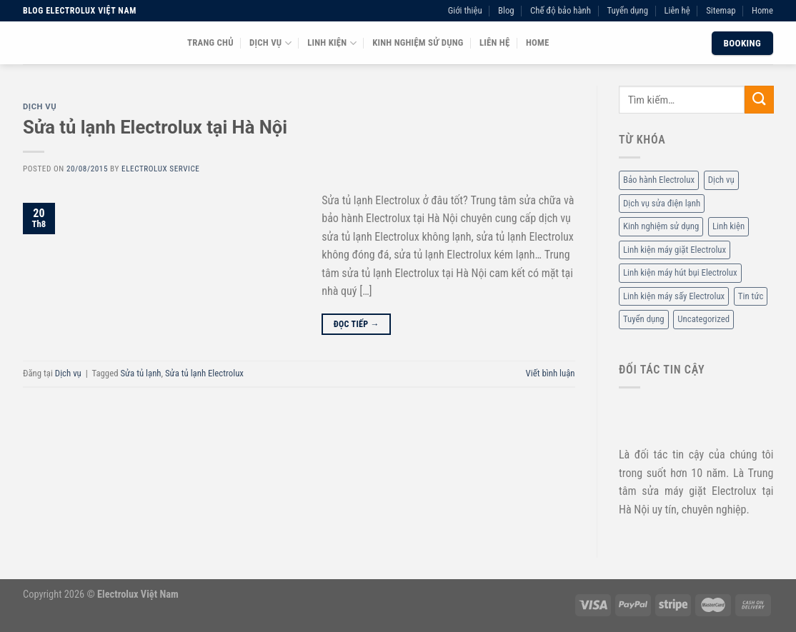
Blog (506, 10)
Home (762, 10)
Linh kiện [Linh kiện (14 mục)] (728, 226)
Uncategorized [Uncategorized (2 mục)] (703, 319)
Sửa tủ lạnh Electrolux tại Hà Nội (155, 127)
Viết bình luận (550, 373)
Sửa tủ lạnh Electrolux (204, 373)
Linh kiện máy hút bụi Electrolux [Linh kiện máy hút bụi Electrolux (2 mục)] (680, 273)
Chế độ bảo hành (560, 10)
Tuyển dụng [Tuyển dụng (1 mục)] (644, 319)
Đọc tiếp (356, 324)
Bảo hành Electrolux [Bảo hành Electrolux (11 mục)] (659, 180)
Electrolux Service (160, 169)
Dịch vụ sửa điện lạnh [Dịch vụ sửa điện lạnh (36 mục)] (661, 203)
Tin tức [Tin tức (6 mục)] (749, 296)
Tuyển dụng (627, 10)
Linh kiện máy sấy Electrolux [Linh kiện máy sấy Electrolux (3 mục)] (674, 296)
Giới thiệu (465, 10)
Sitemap (720, 10)
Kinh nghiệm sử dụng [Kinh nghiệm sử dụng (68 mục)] (661, 226)
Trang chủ (210, 42)
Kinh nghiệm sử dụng (417, 42)
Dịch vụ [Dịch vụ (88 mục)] (720, 180)
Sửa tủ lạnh (140, 373)
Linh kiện (332, 43)
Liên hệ (677, 10)
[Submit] (759, 100)
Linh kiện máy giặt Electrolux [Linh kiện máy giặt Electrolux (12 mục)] (674, 249)
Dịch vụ (270, 43)
